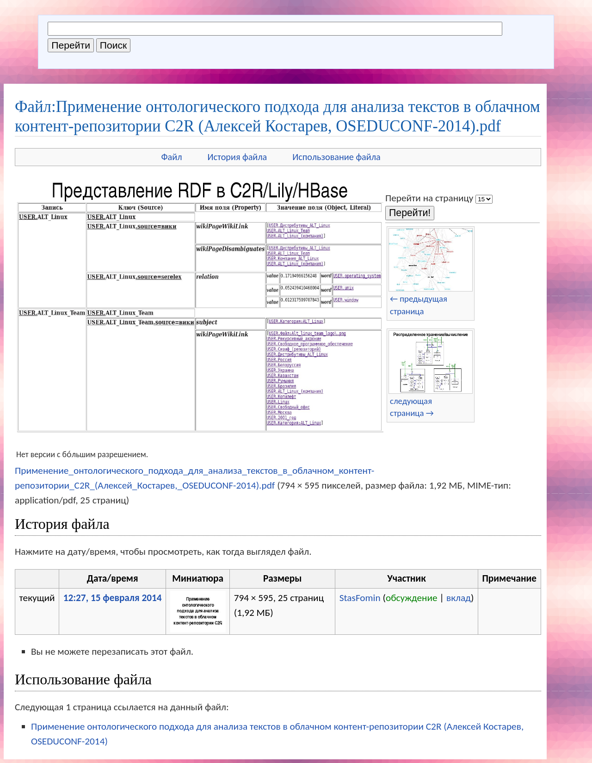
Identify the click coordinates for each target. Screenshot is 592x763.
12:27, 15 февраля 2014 (112, 598)
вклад (458, 598)
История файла (237, 156)
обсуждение (412, 598)
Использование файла (336, 156)
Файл (171, 156)
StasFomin (360, 598)
